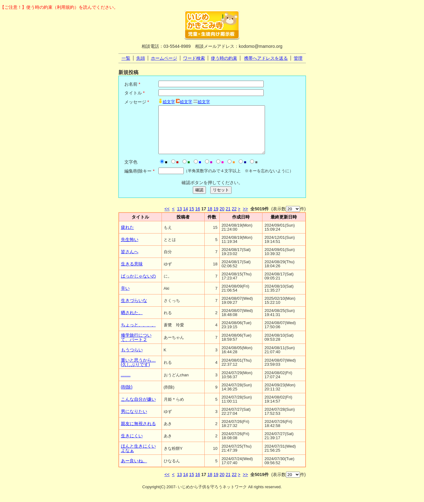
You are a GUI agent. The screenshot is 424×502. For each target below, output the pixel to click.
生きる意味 (132, 273)
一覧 (126, 58)
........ (126, 384)
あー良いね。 (134, 470)
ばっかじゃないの (138, 285)
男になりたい (134, 420)
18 (209, 218)
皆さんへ (129, 261)
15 (191, 218)
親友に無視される (138, 432)
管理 (298, 58)
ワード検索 (194, 58)
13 (179, 218)
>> (245, 218)
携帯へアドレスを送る (266, 58)
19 (215, 218)
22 (234, 218)
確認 (199, 199)
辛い (125, 297)
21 (228, 218)
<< (166, 218)
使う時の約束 (224, 58)
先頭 (140, 58)
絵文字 (169, 101)
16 (197, 218)
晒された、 (132, 321)
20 (222, 218)
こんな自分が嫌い (138, 408)
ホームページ (164, 58)
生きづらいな (134, 309)
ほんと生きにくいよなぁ (138, 457)
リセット (221, 199)
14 (185, 218)
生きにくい (132, 445)
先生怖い (129, 248)
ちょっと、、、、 (138, 334)
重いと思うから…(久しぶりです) (138, 371)
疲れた (127, 236)
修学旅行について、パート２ (136, 346)
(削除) (126, 396)
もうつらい (132, 359)
